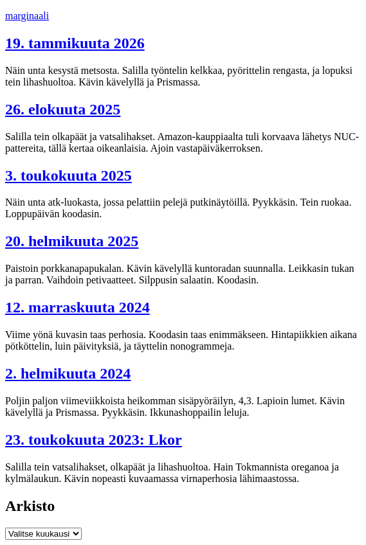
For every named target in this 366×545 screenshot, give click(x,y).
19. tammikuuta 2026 (75, 43)
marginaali (27, 15)
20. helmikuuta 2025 (71, 241)
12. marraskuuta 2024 (77, 307)
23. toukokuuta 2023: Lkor (93, 439)
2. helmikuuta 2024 (68, 373)
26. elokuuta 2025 (62, 109)
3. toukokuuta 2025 (68, 175)
